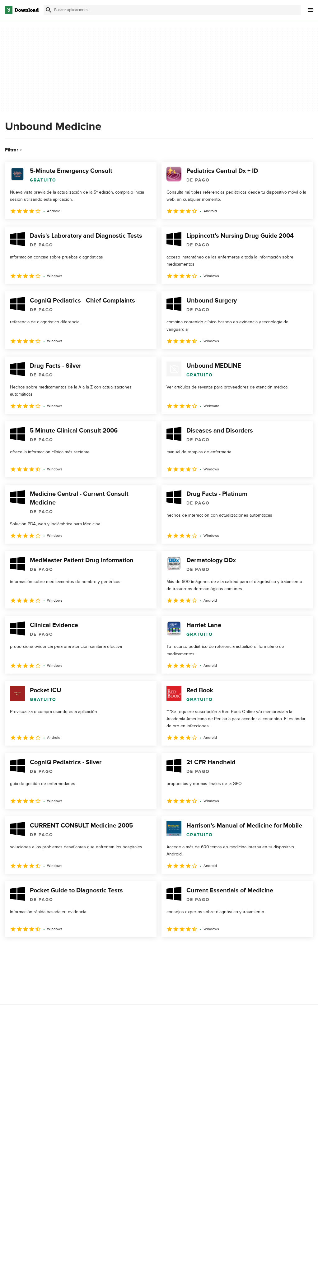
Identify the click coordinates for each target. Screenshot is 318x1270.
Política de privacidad (186, 1005)
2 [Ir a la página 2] (27, 950)
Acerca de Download (107, 1005)
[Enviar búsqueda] (49, 10)
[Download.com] (22, 10)
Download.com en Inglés (110, 1037)
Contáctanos (99, 1026)
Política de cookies (184, 1026)
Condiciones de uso (185, 1016)
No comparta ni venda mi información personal (190, 1040)
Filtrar (14, 150)
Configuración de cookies (191, 1054)
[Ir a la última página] (299, 951)
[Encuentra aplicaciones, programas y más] (172, 10)
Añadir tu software (104, 1016)
